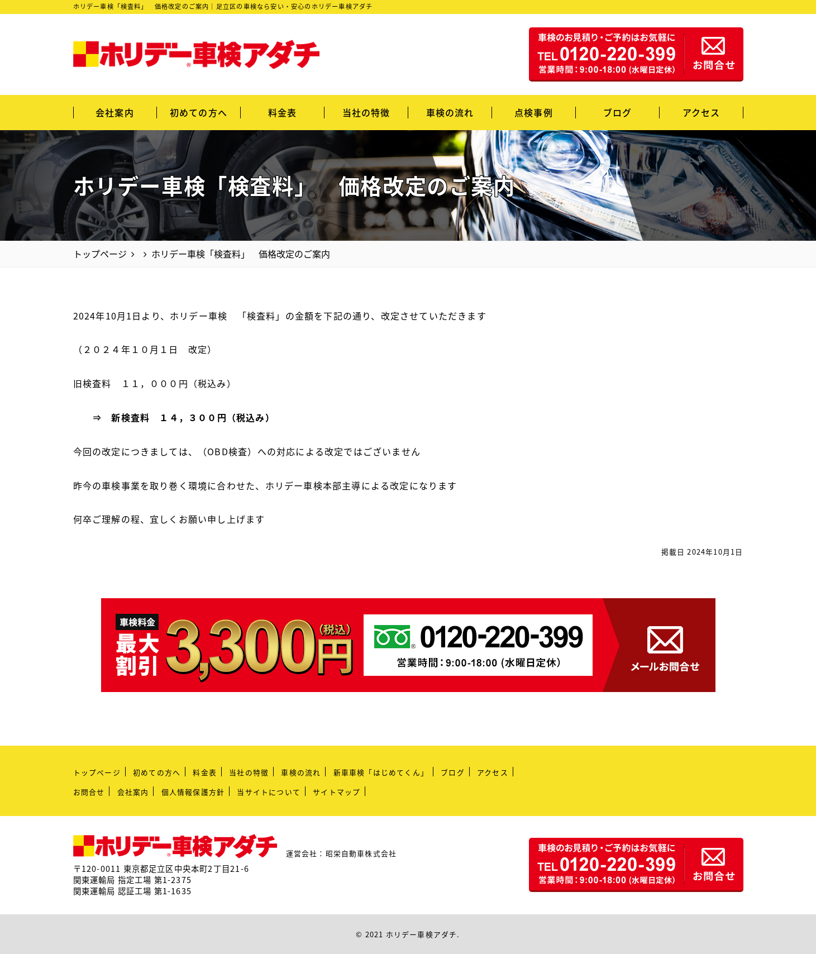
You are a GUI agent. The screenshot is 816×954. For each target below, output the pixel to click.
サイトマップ (336, 791)
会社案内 (115, 112)
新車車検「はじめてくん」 (380, 772)
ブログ (617, 112)
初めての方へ (198, 112)
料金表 (282, 112)
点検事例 (533, 112)
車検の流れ (450, 112)
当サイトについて (268, 791)
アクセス (701, 112)
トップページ (97, 772)
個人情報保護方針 (193, 791)
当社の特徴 (366, 112)
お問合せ (89, 791)
